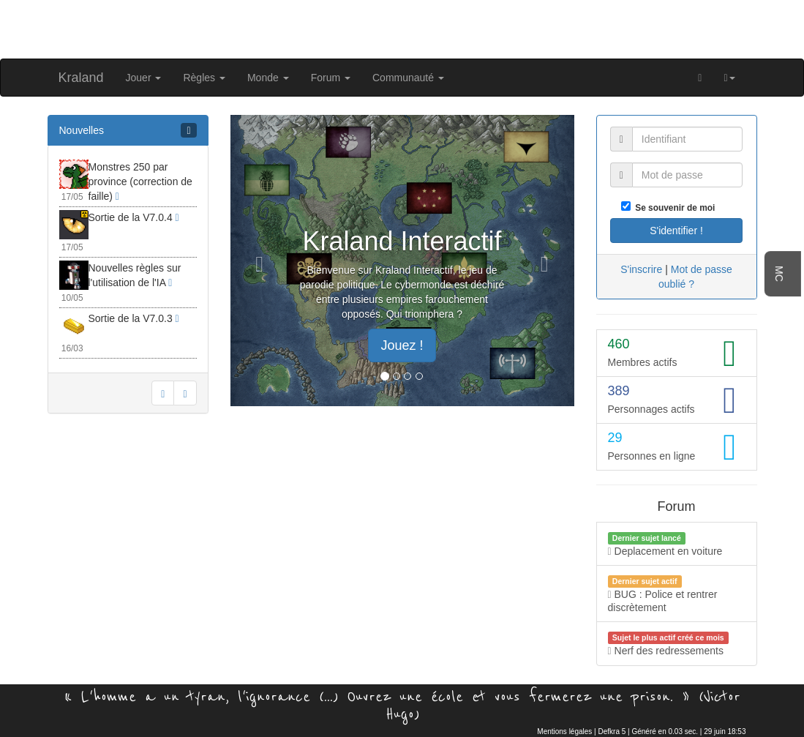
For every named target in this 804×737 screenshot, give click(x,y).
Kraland (81, 77)
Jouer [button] (144, 77)
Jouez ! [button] (401, 345)
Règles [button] (204, 77)
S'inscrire (641, 269)
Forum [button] (330, 77)
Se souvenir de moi (673, 208)
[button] (729, 77)
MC (779, 274)
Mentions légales (564, 731)
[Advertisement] (402, 28)
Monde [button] (268, 77)
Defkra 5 (612, 731)
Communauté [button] (408, 77)
